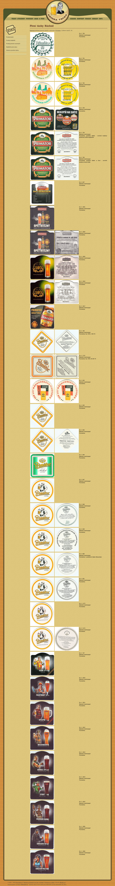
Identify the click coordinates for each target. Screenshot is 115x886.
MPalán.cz (62, 882)
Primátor (58, 30)
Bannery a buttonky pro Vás (31, 882)
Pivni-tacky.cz (19, 882)
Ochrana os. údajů (49, 882)
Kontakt (41, 882)
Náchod (32, 30)
